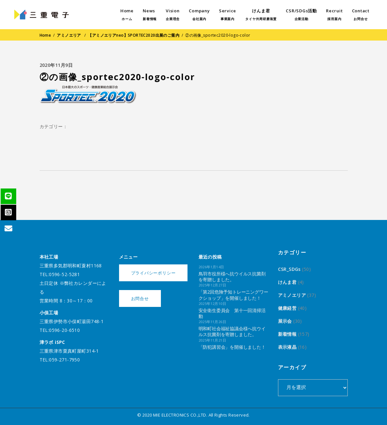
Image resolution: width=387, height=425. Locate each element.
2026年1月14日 (211, 266)
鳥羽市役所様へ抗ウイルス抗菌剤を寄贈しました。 (232, 277)
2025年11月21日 (212, 340)
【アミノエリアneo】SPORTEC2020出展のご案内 (133, 35)
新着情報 (287, 334)
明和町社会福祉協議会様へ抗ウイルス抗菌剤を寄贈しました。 (232, 331)
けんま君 (287, 282)
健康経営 (287, 308)
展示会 (285, 321)
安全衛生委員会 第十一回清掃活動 (232, 313)
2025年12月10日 (212, 303)
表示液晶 (287, 347)
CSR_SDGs (289, 269)
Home (45, 35)
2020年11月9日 (56, 65)
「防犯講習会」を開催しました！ (232, 347)
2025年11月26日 (212, 321)
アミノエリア (69, 35)
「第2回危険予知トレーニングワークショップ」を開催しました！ (233, 295)
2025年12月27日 (212, 285)
